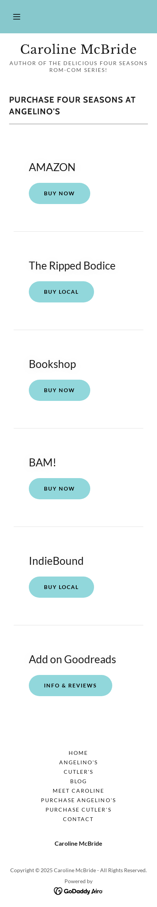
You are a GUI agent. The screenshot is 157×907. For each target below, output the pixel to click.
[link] (78, 49)
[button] (16, 16)
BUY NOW (59, 193)
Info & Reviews (70, 685)
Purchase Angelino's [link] (78, 800)
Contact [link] (78, 819)
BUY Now (59, 390)
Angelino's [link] (78, 762)
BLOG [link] (78, 781)
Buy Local (61, 291)
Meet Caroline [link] (78, 790)
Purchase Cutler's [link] (78, 809)
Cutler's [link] (78, 771)
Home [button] (78, 753)
